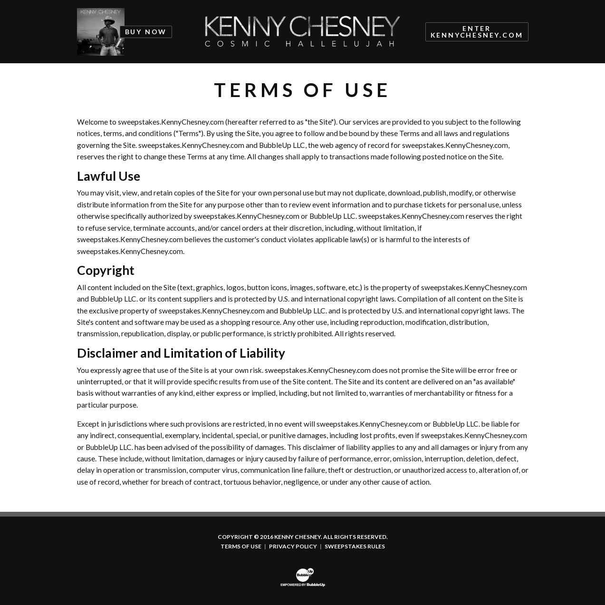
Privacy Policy (293, 546)
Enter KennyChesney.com (477, 31)
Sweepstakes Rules (355, 546)
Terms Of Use (241, 546)
